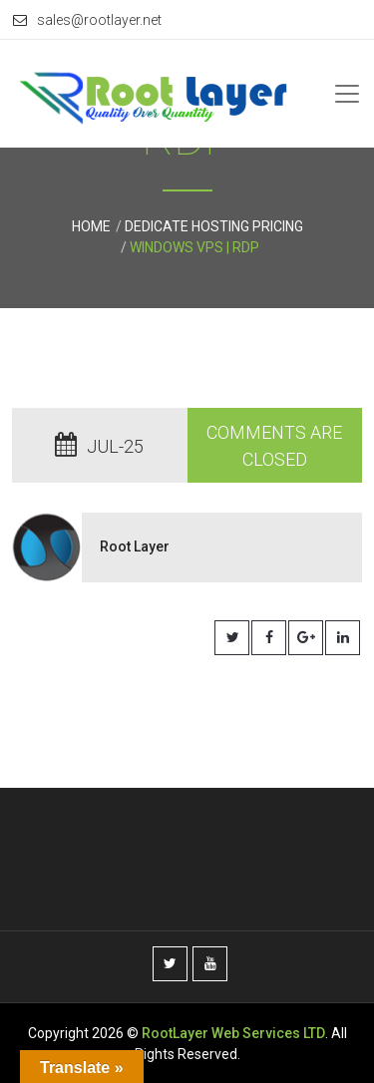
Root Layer (135, 546)
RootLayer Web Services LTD (233, 1033)
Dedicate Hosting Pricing (214, 226)
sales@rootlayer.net (87, 20)
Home (91, 226)
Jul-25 (99, 446)
